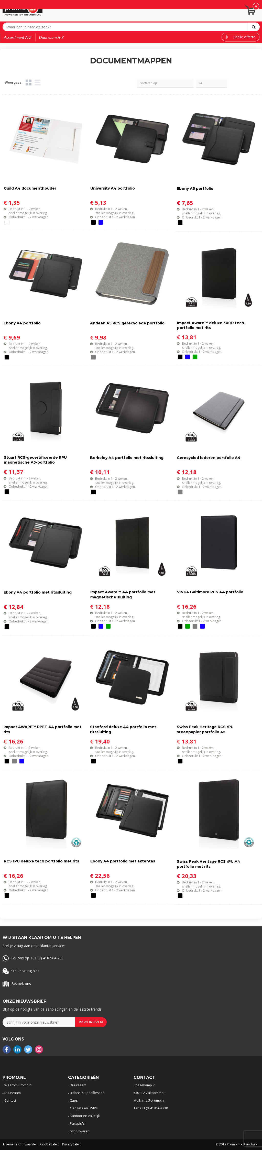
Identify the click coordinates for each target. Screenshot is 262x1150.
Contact (10, 1100)
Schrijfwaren (80, 1131)
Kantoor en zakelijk (85, 1115)
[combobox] (126, 27)
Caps (74, 1100)
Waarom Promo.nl (18, 1085)
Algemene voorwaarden (20, 1144)
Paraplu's (77, 1123)
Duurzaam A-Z (51, 37)
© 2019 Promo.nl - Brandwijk (236, 1144)
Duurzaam (12, 1092)
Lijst (37, 82)
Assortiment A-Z (17, 37)
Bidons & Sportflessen (87, 1092)
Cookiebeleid (50, 1144)
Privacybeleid (72, 1144)
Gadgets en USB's (84, 1108)
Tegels (28, 82)
